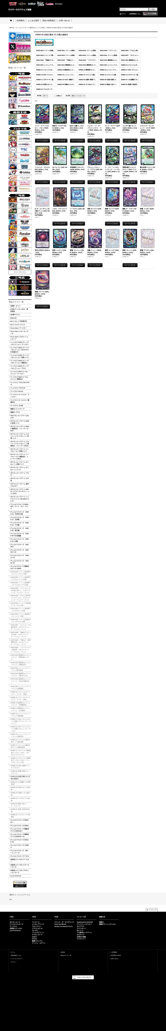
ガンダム (35, 930)
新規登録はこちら (135, 13)
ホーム (13, 952)
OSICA (34, 937)
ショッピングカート (17, 958)
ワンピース (36, 922)
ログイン (123, 13)
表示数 (39, 95)
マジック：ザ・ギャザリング (64, 922)
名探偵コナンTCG (16, 928)
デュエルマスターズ (16, 924)
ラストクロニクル (20, 272)
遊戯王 (101, 922)
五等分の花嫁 (81, 937)
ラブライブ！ (81, 939)
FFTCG (34, 939)
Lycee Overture (15, 930)
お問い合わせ (114, 958)
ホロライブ (80, 934)
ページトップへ (153, 909)
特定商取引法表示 (116, 955)
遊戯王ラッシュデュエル (107, 924)
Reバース (80, 930)
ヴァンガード (81, 928)
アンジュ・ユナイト (39, 943)
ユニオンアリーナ (38, 924)
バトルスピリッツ (38, 932)
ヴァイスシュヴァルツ (84, 924)
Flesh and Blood (60, 924)
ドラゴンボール (37, 928)
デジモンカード (37, 934)
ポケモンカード (15, 922)
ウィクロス (13, 926)
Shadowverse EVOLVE (85, 922)
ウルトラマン (36, 926)
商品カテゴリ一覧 (66, 955)
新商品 (63, 952)
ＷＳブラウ (80, 926)
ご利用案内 (114, 952)
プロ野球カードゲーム (84, 932)
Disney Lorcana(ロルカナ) (63, 926)
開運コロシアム (37, 941)
